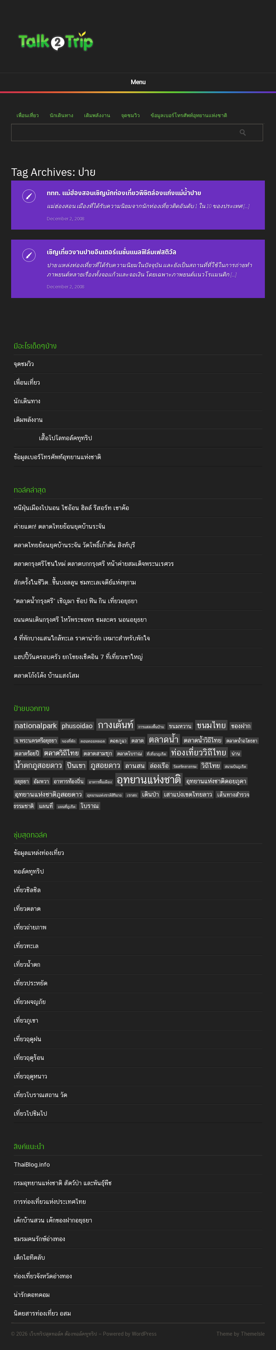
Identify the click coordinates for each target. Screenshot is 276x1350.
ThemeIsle (253, 1334)
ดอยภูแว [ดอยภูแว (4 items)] (118, 741)
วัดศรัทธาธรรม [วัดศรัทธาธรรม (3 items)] (185, 766)
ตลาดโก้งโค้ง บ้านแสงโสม (46, 675)
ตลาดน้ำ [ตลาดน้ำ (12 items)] (164, 739)
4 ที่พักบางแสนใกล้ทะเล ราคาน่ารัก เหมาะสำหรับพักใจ (82, 638)
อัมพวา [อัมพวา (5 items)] (41, 781)
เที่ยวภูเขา (26, 1020)
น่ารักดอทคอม (32, 1294)
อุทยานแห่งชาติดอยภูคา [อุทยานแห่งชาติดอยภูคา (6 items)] (216, 781)
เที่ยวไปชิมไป (30, 1113)
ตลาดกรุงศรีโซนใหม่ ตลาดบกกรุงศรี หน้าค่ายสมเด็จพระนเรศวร (94, 563)
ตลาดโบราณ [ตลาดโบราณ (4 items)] (129, 753)
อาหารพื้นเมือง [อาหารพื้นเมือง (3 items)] (100, 782)
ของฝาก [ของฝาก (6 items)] (240, 726)
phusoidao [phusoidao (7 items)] (77, 726)
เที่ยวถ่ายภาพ (30, 927)
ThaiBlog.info (32, 1164)
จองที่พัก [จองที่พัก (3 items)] (68, 741)
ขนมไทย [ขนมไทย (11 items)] (211, 725)
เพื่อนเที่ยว (28, 115)
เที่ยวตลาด (27, 908)
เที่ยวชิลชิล (27, 890)
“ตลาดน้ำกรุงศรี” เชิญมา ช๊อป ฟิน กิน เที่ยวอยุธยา (75, 601)
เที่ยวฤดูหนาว (30, 1076)
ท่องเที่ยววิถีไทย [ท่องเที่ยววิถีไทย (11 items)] (198, 752)
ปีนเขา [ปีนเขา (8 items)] (76, 765)
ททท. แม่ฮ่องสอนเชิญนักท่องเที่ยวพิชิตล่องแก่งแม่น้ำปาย (124, 192)
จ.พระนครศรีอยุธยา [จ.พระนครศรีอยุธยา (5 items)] (36, 740)
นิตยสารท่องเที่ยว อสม (42, 1313)
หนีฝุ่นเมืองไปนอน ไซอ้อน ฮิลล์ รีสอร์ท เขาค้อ (71, 507)
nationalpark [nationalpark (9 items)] (36, 725)
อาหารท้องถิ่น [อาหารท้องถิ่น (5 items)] (69, 781)
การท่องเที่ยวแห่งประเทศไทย (50, 1201)
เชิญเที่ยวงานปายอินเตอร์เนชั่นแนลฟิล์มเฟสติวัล (111, 251)
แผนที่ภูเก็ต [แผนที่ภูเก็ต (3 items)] (66, 806)
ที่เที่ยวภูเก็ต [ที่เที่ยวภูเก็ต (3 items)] (156, 754)
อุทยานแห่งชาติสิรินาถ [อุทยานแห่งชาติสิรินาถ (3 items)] (104, 795)
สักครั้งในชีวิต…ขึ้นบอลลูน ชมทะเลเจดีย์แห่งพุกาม (75, 582)
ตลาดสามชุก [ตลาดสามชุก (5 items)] (98, 753)
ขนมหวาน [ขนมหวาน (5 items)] (180, 726)
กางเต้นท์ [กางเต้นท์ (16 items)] (115, 724)
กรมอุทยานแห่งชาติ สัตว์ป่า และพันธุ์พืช (63, 1183)
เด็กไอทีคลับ (29, 1257)
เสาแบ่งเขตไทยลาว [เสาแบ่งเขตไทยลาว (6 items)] (188, 794)
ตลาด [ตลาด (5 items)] (138, 740)
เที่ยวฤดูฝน (27, 1039)
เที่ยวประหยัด (30, 983)
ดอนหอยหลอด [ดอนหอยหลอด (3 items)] (92, 741)
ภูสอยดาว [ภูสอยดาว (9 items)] (105, 765)
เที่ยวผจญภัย (30, 1001)
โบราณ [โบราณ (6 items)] (89, 805)
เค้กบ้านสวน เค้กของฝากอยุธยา (53, 1220)
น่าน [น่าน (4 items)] (235, 753)
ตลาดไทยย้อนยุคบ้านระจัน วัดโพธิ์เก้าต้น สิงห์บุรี (74, 545)
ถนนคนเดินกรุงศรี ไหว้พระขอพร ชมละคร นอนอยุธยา (80, 619)
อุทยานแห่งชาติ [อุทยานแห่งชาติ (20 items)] (149, 779)
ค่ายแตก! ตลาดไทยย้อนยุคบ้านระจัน (59, 526)
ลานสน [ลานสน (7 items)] (135, 765)
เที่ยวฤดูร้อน (29, 1057)
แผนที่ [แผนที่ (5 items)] (46, 806)
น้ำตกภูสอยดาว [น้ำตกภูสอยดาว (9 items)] (38, 765)
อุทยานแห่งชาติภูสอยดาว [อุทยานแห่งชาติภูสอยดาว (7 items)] (48, 794)
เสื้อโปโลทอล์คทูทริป (65, 438)
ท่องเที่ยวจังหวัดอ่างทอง (43, 1276)
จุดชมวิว (130, 115)
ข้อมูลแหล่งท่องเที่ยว (39, 852)
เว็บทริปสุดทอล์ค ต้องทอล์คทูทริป (63, 1334)
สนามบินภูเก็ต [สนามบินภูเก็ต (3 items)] (235, 766)
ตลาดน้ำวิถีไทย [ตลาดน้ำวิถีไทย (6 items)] (202, 740)
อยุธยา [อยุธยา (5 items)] (22, 781)
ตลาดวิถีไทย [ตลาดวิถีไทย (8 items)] (61, 753)
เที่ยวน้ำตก (27, 964)
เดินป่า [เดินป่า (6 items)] (150, 794)
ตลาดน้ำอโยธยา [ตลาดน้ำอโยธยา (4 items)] (241, 741)
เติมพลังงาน (97, 115)
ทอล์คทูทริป (29, 871)
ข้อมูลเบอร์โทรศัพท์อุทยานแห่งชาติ (189, 115)
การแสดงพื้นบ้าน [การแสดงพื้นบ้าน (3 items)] (151, 727)
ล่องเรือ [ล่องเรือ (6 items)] (159, 765)
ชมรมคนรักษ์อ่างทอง (39, 1239)
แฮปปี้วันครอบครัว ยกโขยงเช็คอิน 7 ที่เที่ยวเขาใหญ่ (78, 656)
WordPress (144, 1334)
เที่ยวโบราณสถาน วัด (40, 1095)
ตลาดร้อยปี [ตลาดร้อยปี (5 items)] (27, 753)
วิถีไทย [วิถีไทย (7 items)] (211, 765)
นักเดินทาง (61, 115)
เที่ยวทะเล (26, 946)
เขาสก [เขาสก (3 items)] (132, 795)
